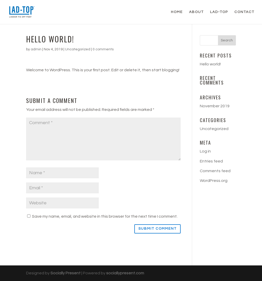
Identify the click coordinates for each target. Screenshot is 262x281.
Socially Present (65, 273)
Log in (205, 151)
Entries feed (211, 161)
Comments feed (215, 171)
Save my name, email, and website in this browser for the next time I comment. (105, 216)
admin (36, 49)
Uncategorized (77, 49)
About (196, 12)
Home (177, 12)
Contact (244, 12)
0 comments (103, 49)
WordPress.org (213, 181)
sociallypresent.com (125, 273)
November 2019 (215, 106)
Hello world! (210, 64)
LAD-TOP (219, 12)
